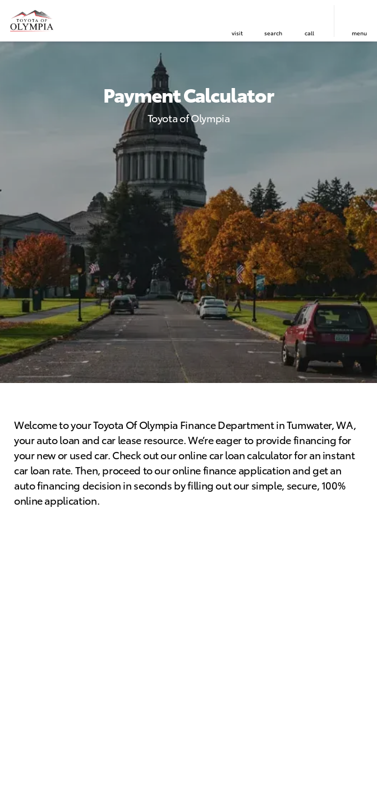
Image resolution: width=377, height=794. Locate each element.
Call (309, 33)
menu (359, 33)
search (273, 33)
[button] (237, 21)
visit (237, 33)
